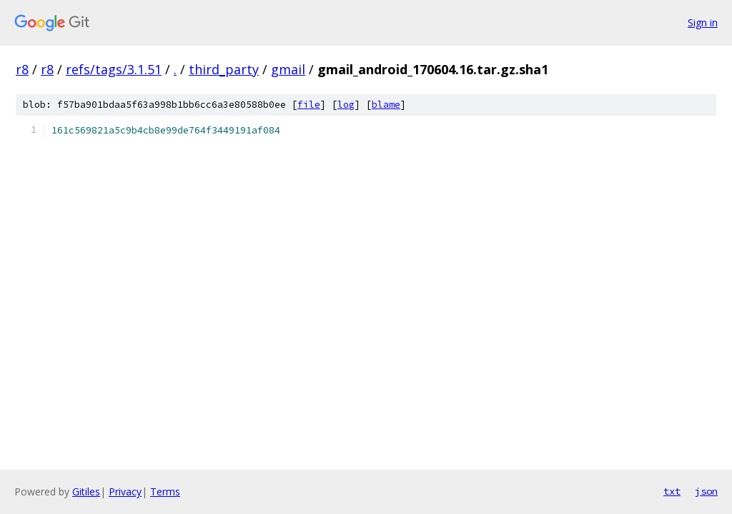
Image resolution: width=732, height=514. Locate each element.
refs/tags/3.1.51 (114, 69)
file (308, 105)
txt (672, 491)
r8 (22, 69)
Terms (165, 491)
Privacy (125, 491)
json (706, 491)
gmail (288, 69)
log (346, 105)
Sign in (703, 22)
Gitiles (86, 491)
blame (386, 105)
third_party (224, 69)
